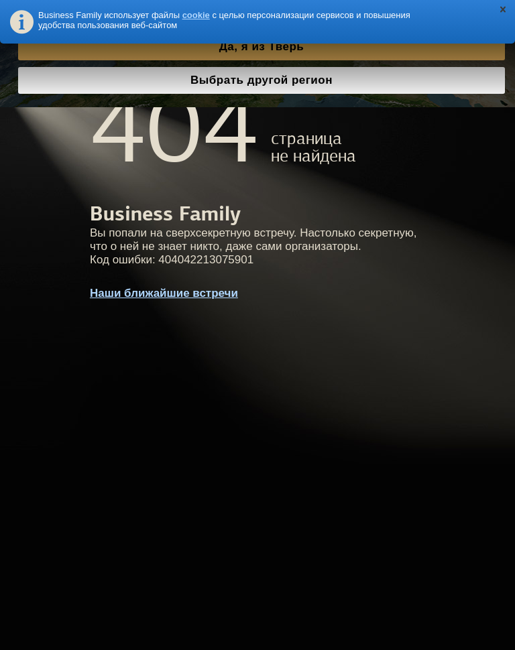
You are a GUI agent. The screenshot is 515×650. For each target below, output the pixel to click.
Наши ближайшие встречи (164, 293)
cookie (196, 15)
